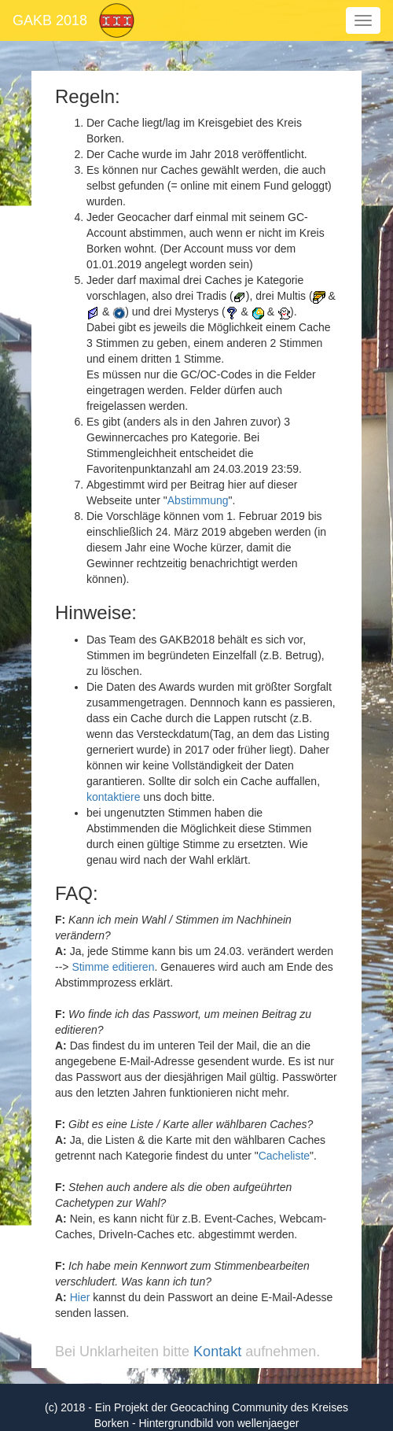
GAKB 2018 (50, 20)
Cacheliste (284, 1155)
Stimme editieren (113, 967)
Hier (80, 1297)
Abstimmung (198, 500)
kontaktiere (113, 797)
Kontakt (217, 1351)
